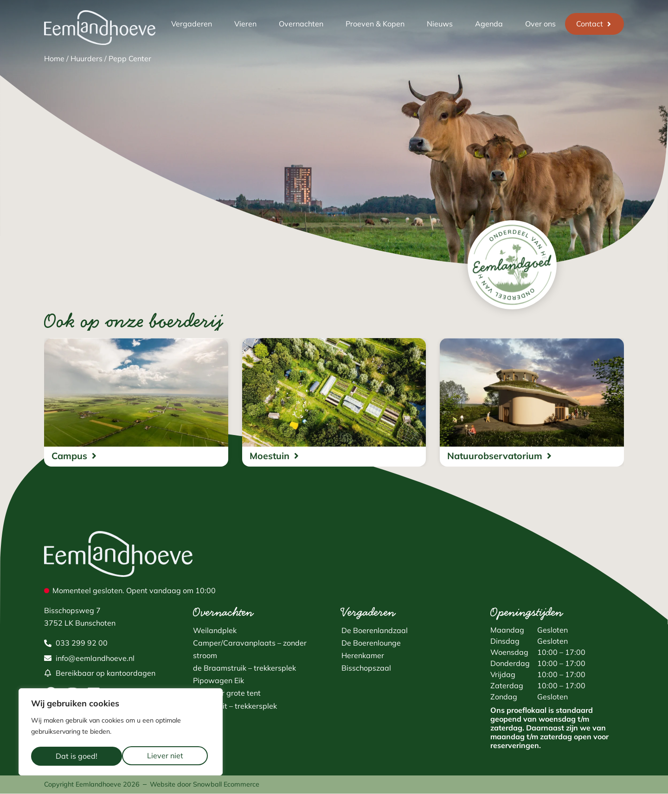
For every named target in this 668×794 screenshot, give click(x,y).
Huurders (87, 58)
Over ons (540, 23)
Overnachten (301, 23)
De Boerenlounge (371, 643)
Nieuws (440, 23)
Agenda (489, 23)
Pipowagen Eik (218, 680)
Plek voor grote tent (227, 693)
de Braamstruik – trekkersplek (244, 668)
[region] (121, 733)
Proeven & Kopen (375, 23)
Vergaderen (191, 23)
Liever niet (74, 756)
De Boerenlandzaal (374, 630)
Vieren (245, 23)
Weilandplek (215, 630)
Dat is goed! (165, 756)
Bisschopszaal (366, 668)
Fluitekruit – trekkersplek (235, 706)
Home (54, 58)
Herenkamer (362, 655)
